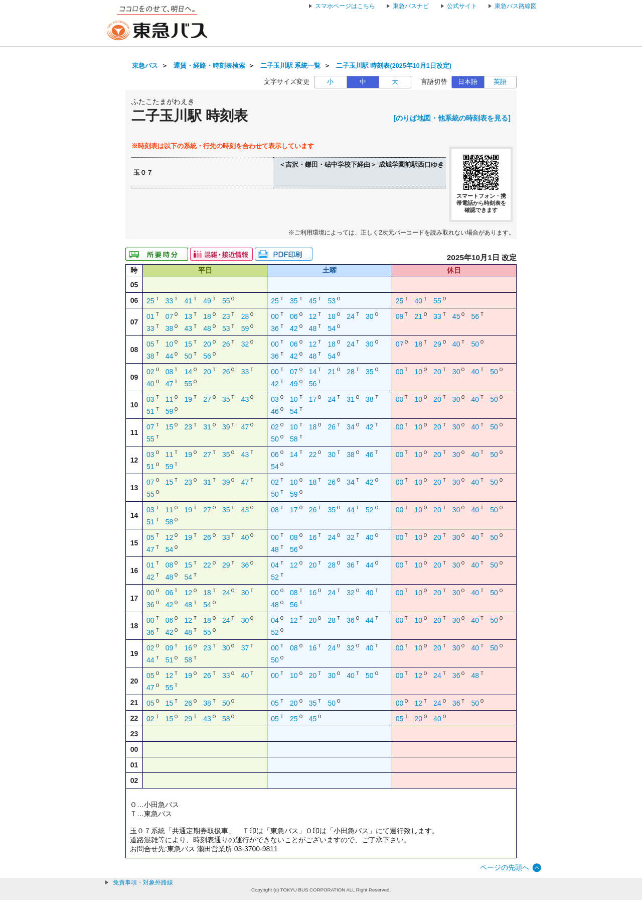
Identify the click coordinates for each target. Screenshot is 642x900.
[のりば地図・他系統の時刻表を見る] (452, 118)
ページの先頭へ (504, 867)
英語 (500, 81)
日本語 (467, 81)
